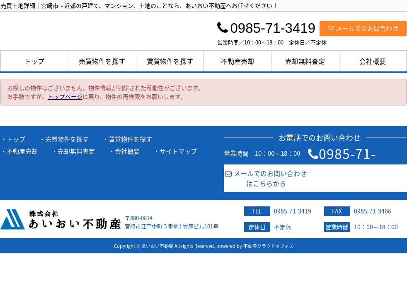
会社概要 (372, 61)
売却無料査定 (305, 61)
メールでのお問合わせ (363, 28)
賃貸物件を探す (170, 61)
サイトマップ (178, 151)
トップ (34, 61)
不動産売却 (237, 61)
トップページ (65, 96)
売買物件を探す (102, 61)
